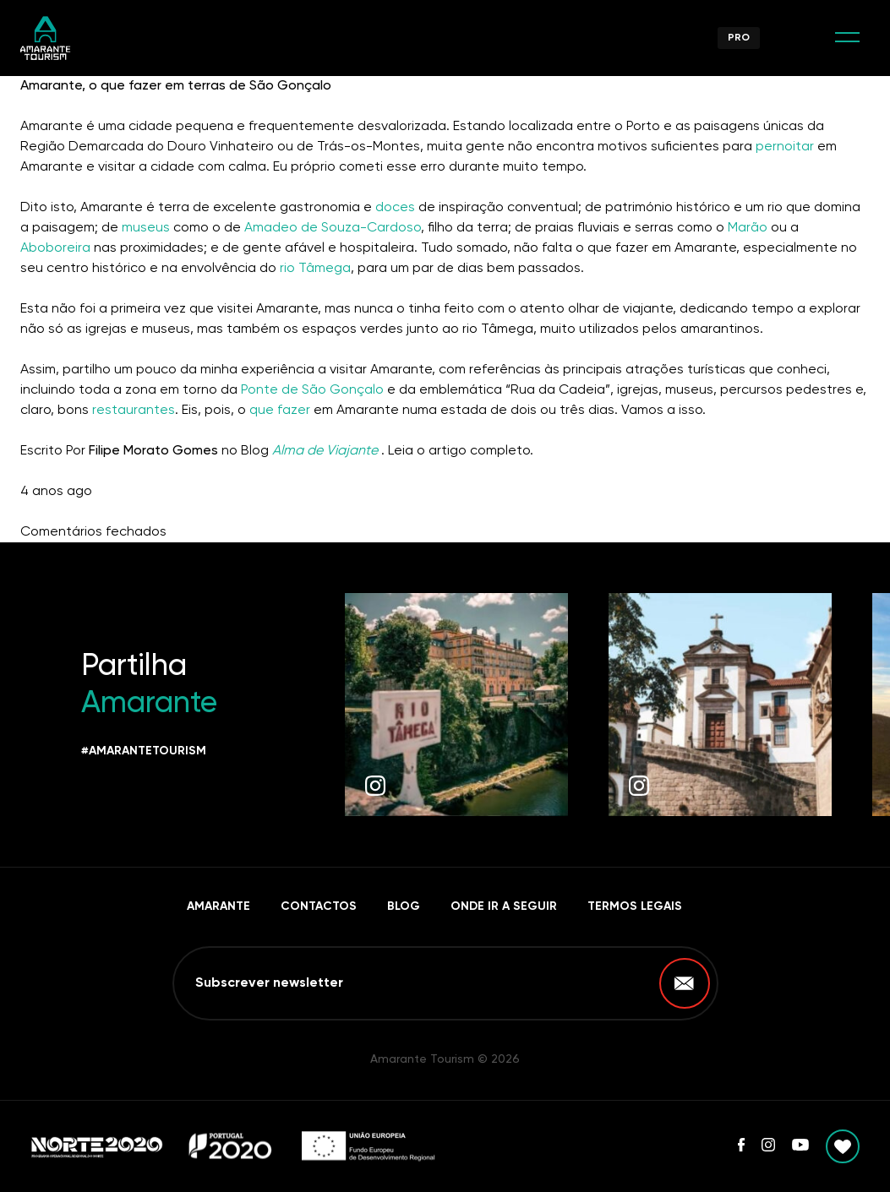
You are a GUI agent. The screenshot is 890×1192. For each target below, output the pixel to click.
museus (146, 228)
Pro (739, 38)
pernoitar (786, 147)
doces (395, 208)
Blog (403, 906)
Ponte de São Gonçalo (312, 390)
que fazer (279, 410)
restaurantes (133, 410)
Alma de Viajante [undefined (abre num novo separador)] (325, 451)
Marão (747, 228)
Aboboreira (57, 248)
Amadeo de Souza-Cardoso (331, 228)
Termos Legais (634, 906)
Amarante (218, 906)
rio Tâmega (315, 268)
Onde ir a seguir (503, 906)
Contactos (319, 906)
